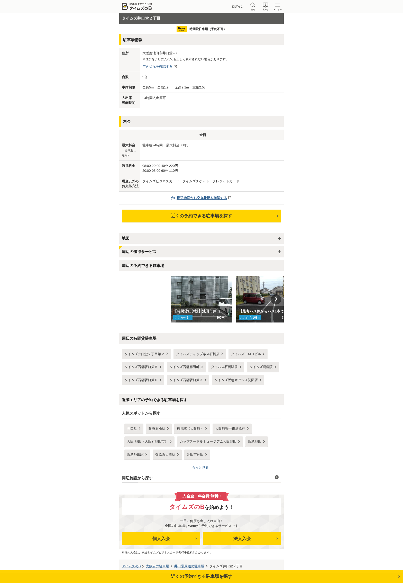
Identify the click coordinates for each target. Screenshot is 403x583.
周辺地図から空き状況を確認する (202, 198)
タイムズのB (131, 566)
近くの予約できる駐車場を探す (201, 215)
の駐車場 (157, 566)
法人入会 (242, 538)
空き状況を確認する (157, 66)
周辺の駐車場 (189, 566)
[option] (201, 299)
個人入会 (161, 538)
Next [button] (276, 299)
